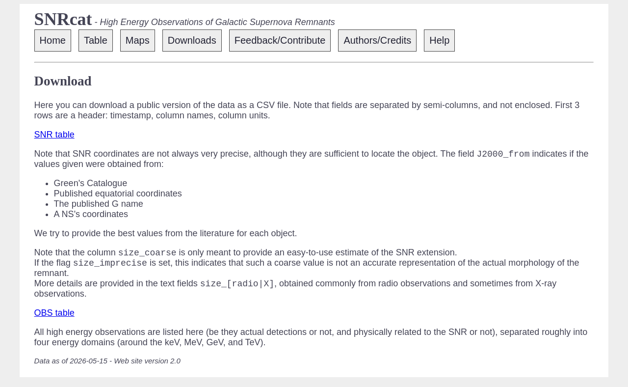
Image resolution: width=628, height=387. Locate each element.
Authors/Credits (377, 40)
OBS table (54, 319)
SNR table (54, 134)
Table (95, 40)
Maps (138, 40)
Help (439, 40)
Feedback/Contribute (280, 40)
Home (53, 40)
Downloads (192, 40)
